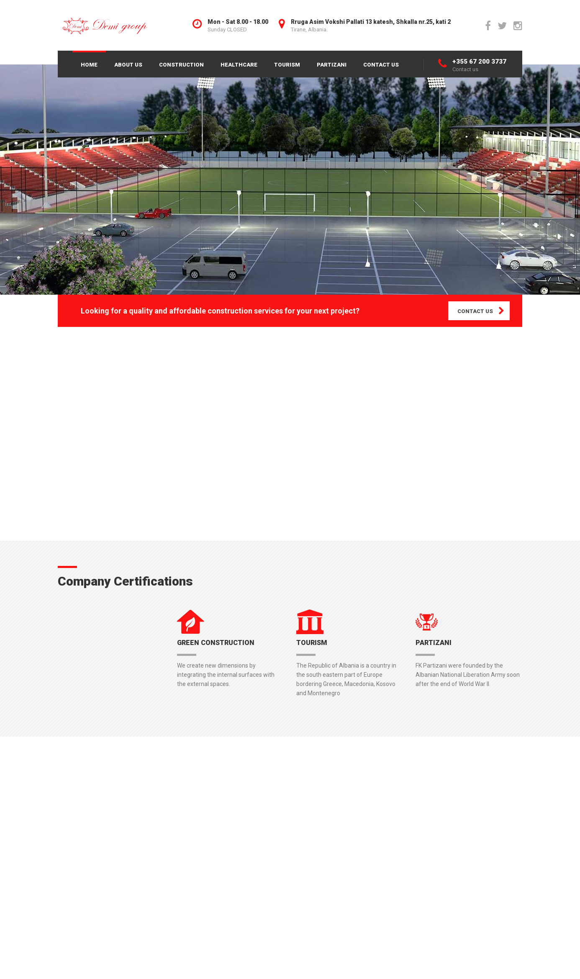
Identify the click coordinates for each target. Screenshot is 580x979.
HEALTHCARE (239, 65)
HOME (89, 65)
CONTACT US (381, 65)
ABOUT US (128, 65)
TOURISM (287, 65)
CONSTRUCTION (181, 65)
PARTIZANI (331, 65)
